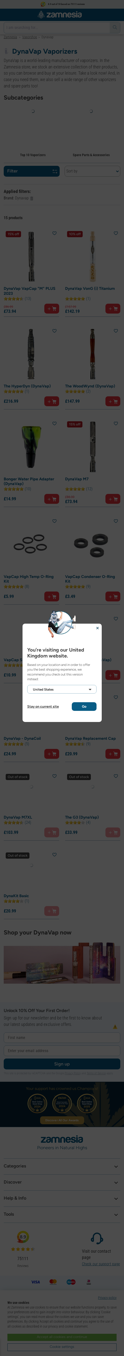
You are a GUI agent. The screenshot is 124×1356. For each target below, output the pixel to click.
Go (84, 706)
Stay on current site (43, 706)
